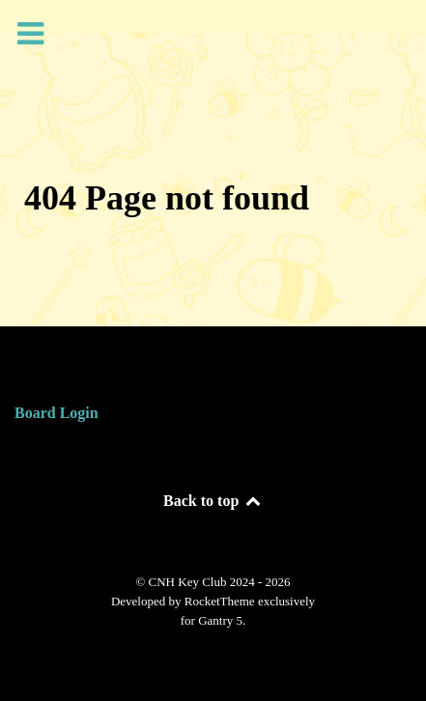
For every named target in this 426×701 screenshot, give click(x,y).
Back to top (213, 500)
